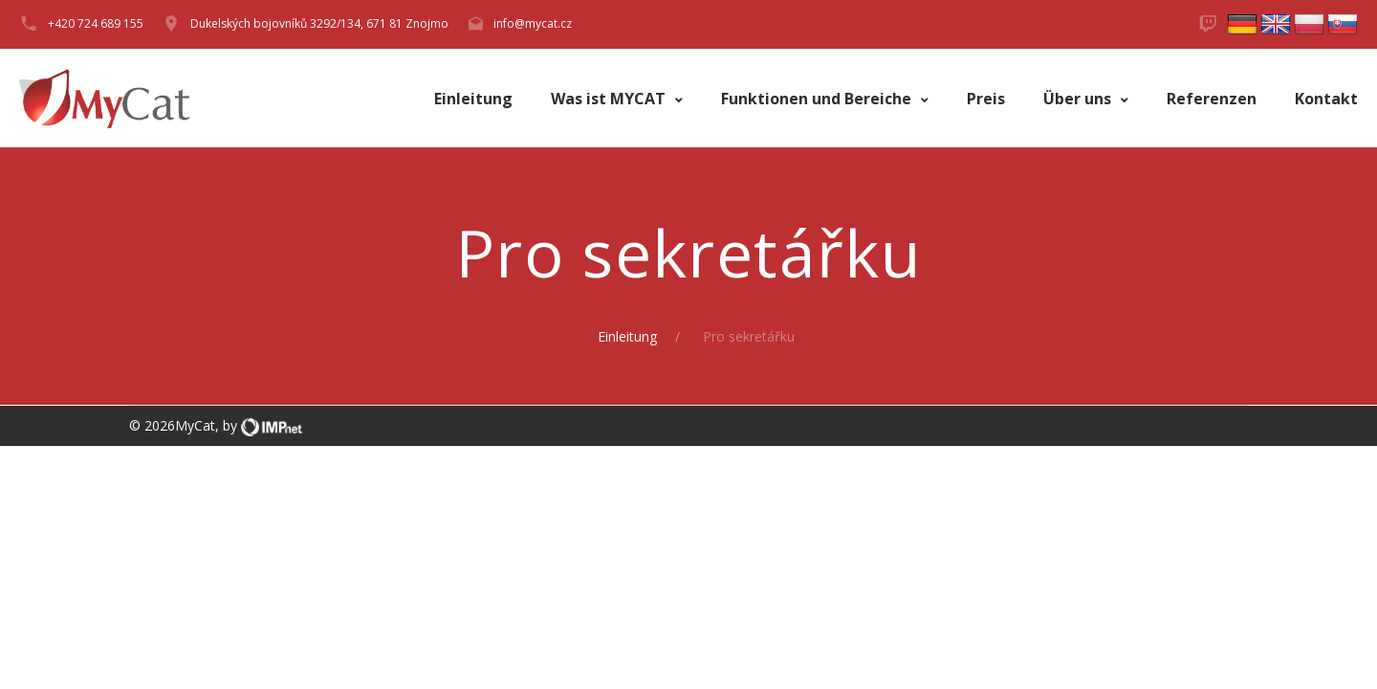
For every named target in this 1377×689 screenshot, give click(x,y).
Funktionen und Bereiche (818, 99)
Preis (986, 99)
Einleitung (473, 99)
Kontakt (1326, 99)
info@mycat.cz (532, 23)
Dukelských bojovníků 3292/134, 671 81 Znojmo (319, 23)
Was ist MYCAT (610, 99)
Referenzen (1212, 99)
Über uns (1079, 99)
